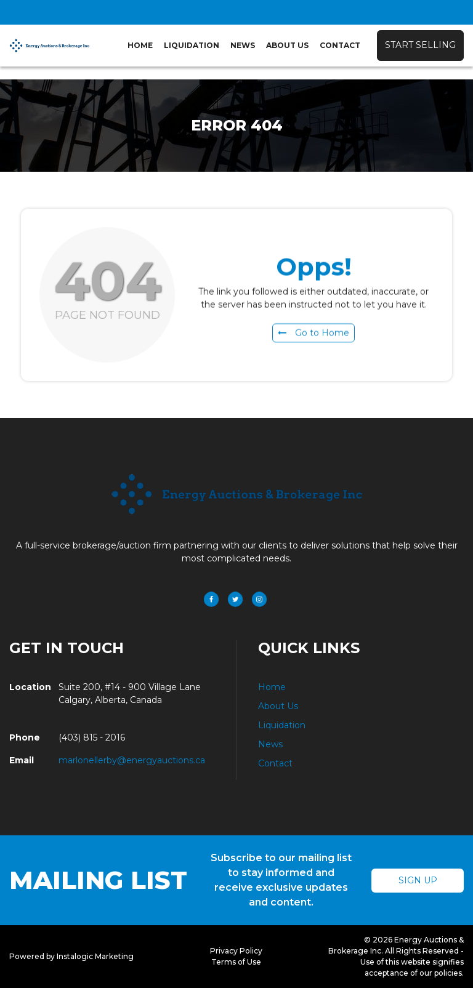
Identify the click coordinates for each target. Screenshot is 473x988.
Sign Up (417, 880)
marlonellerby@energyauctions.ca (132, 760)
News (242, 45)
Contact (340, 45)
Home (140, 45)
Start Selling (420, 44)
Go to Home (313, 334)
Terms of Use (236, 961)
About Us (287, 45)
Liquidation (191, 45)
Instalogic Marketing (95, 956)
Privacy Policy (236, 950)
